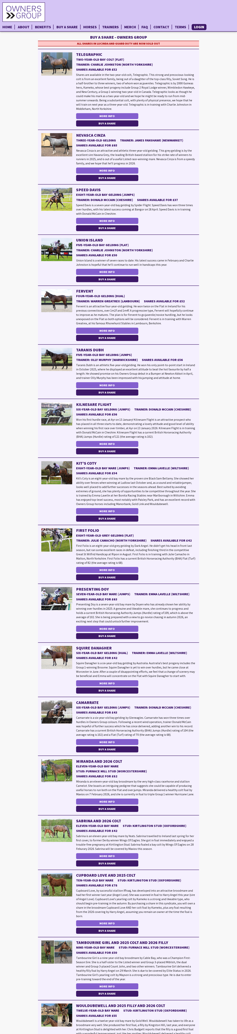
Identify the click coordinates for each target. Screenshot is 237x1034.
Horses (90, 27)
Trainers (110, 27)
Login (199, 27)
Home (7, 27)
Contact (161, 27)
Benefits (43, 27)
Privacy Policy (225, 1031)
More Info (105, 116)
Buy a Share (67, 27)
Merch (130, 27)
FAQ (144, 27)
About (23, 27)
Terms (180, 27)
